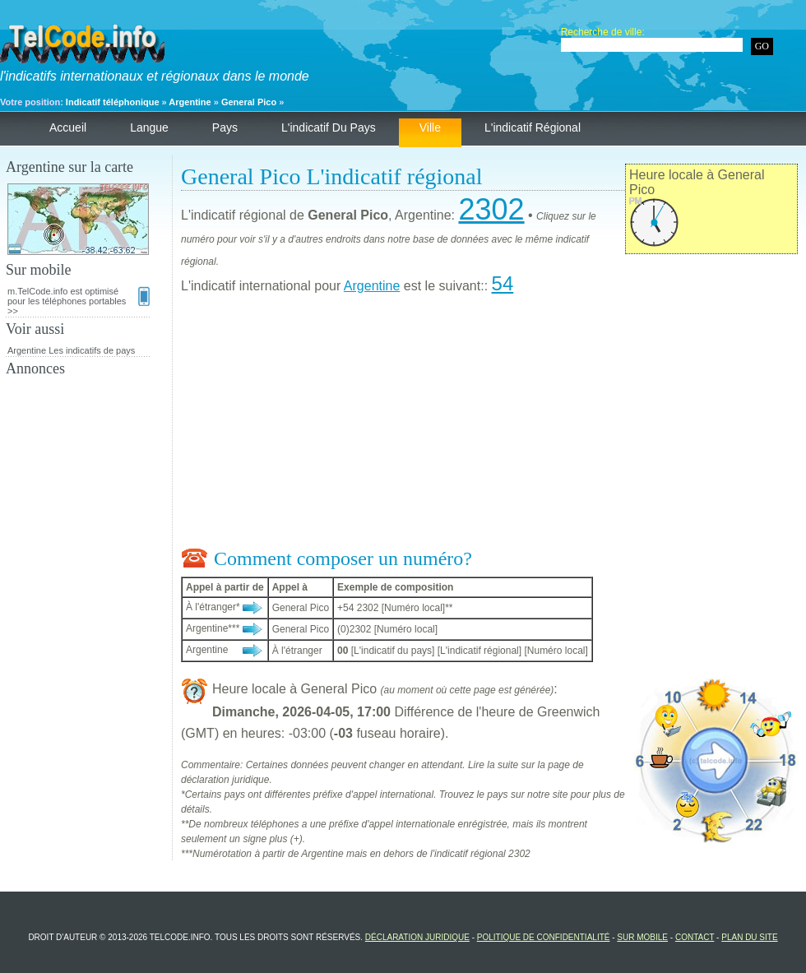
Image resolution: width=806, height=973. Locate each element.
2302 (491, 209)
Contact (694, 937)
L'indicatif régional (532, 127)
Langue (149, 127)
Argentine (190, 102)
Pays (225, 127)
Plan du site (749, 937)
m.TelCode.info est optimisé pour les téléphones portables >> (78, 301)
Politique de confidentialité (543, 937)
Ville (430, 127)
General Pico (248, 102)
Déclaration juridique (417, 937)
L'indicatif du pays (328, 127)
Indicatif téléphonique (113, 102)
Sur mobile (642, 937)
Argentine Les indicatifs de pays (71, 350)
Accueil (67, 127)
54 (503, 283)
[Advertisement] (489, 424)
